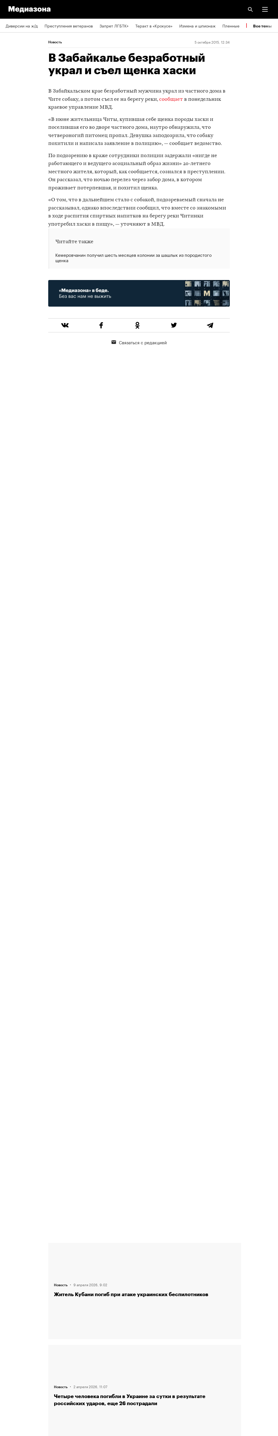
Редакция (14, 1250)
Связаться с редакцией (139, 342)
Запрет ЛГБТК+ (114, 25)
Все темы (262, 25)
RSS (12, 1315)
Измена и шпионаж (197, 25)
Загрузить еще (144, 1047)
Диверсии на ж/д (22, 25)
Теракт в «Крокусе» (153, 25)
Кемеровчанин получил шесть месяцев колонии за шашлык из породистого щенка (133, 257)
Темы (11, 1299)
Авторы (13, 1282)
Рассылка (15, 1331)
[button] (265, 9)
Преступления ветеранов (69, 25)
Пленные (230, 25)
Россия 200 (17, 1363)
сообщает (171, 99)
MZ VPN (13, 1347)
